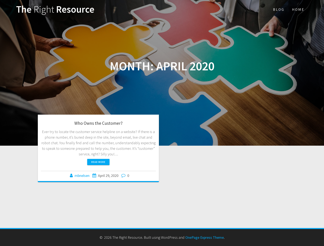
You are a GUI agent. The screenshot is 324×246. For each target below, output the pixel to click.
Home (298, 9)
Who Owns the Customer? (98, 123)
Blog (278, 9)
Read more (98, 161)
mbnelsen (82, 175)
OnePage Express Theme (204, 237)
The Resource (55, 9)
